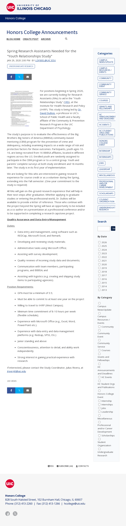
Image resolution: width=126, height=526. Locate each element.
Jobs (101, 163)
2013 (104, 289)
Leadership (104, 169)
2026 (104, 242)
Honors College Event (103, 142)
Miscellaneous (107, 175)
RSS (51, 466)
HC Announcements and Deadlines (108, 116)
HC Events (104, 124)
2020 (104, 264)
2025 (104, 245)
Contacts (82, 466)
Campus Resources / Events (105, 70)
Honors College (15, 18)
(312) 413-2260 (23, 503)
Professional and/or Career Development (106, 184)
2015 (104, 282)
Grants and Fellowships (105, 107)
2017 (104, 275)
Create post (31, 39)
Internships (105, 157)
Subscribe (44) (65, 466)
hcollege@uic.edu (74, 503)
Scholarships (106, 193)
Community (105, 78)
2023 (104, 253)
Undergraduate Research (21, 66)
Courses (103, 100)
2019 (104, 268)
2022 (104, 256)
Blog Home (13, 39)
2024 (104, 249)
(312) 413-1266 (51, 503)
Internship (104, 151)
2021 (104, 260)
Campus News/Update (106, 61)
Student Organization (106, 200)
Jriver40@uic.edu (16, 371)
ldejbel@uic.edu (45, 60)
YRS (66, 102)
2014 (104, 286)
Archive (46, 39)
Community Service (105, 93)
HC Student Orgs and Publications (106, 132)
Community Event (105, 85)
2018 (104, 271)
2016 (104, 279)
